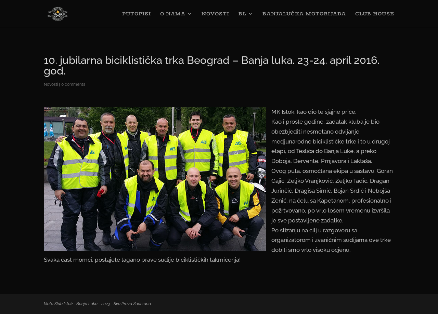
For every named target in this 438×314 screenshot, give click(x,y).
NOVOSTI (215, 14)
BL (242, 14)
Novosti (51, 84)
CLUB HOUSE (374, 14)
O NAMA (172, 14)
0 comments (73, 84)
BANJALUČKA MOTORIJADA (304, 14)
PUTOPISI (136, 14)
